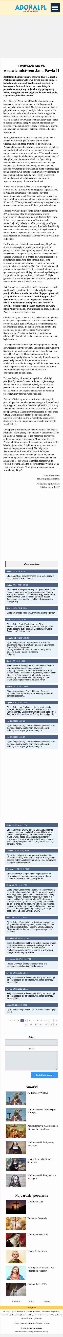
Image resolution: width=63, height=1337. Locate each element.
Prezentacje (16, 1318)
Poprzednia (16, 1304)
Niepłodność (55, 1314)
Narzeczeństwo (6, 1318)
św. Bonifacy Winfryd (38, 1096)
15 (36, 1025)
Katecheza (24, 1318)
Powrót (31, 1304)
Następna (47, 1304)
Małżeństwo (45, 1314)
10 (46, 1021)
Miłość (29, 1314)
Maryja (31, 1318)
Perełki (24, 1321)
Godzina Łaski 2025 (37, 1287)
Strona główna (31, 1311)
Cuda (30, 1321)
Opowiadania (21, 1314)
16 (41, 1025)
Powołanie (36, 1314)
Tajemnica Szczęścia (37, 1221)
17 (46, 1025)
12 (56, 1021)
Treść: (31, 1049)
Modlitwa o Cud (35, 1204)
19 (56, 1025)
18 (51, 1025)
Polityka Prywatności (21, 1326)
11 (51, 1021)
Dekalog (53, 1318)
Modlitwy (6, 1314)
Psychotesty (37, 1321)
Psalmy (59, 1318)
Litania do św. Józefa (37, 1254)
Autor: (31, 1037)
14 (31, 1025)
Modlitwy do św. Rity (38, 1237)
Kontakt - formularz (36, 1326)
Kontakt (46, 1326)
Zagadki (13, 1314)
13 (26, 1025)
